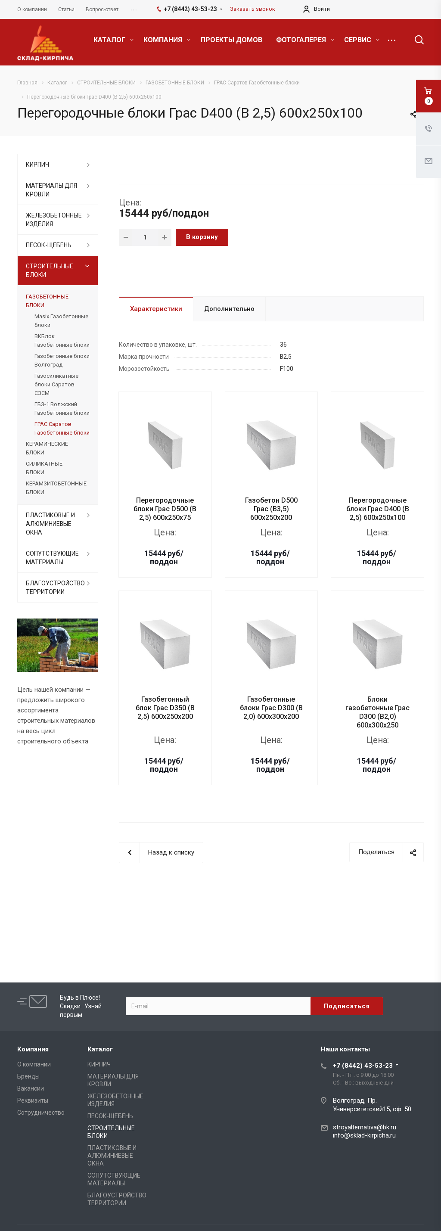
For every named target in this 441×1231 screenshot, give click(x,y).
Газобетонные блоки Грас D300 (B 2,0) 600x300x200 (271, 708)
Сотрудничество (41, 1112)
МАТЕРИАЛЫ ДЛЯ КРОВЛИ (51, 190)
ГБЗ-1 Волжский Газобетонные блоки (62, 408)
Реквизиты (32, 1100)
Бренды (28, 1076)
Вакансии (30, 1088)
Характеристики (156, 309)
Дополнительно (229, 309)
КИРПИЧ (37, 164)
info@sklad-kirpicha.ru (364, 1135)
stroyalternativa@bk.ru (364, 1127)
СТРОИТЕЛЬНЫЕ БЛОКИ (49, 270)
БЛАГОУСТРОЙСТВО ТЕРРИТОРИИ (55, 587)
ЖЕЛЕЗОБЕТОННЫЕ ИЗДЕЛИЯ (54, 219)
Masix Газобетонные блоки (61, 320)
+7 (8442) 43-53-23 (363, 1065)
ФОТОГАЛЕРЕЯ (305, 40)
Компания (33, 1049)
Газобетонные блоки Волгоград (62, 360)
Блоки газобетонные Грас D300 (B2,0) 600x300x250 (377, 712)
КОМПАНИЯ (166, 40)
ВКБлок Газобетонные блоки (62, 340)
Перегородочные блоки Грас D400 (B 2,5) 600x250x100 (377, 509)
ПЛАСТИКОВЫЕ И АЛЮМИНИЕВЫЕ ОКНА (50, 524)
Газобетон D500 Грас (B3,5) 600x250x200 (271, 509)
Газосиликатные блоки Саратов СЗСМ (56, 384)
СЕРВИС (361, 40)
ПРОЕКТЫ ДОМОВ (231, 40)
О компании (34, 1064)
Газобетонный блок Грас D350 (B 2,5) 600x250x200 (165, 708)
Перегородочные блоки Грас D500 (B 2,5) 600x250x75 (165, 509)
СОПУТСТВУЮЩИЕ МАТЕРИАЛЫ (52, 558)
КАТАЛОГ (113, 40)
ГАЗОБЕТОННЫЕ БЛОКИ (47, 300)
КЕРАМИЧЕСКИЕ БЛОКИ (47, 448)
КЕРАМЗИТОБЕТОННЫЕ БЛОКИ (56, 487)
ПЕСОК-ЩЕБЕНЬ (48, 245)
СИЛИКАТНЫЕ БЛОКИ (44, 468)
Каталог (100, 1049)
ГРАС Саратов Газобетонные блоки (62, 428)
